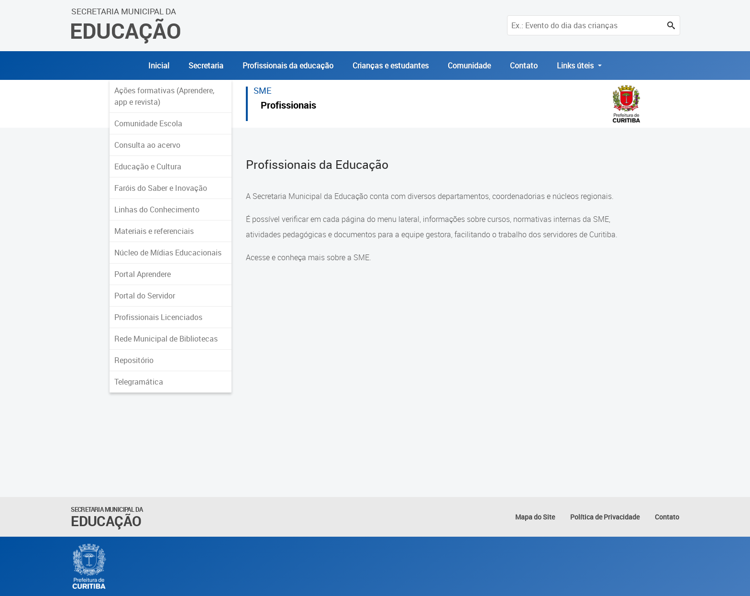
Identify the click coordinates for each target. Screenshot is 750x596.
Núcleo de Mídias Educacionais (167, 252)
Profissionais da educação (288, 65)
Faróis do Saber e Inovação (160, 188)
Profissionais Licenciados (158, 317)
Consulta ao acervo (147, 145)
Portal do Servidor (144, 295)
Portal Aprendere (142, 274)
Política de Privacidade (605, 516)
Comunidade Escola (148, 123)
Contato (524, 65)
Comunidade (469, 65)
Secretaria (205, 65)
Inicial (158, 65)
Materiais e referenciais (154, 231)
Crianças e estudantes (391, 65)
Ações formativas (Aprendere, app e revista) (164, 96)
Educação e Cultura (147, 166)
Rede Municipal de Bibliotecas (166, 338)
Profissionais (288, 106)
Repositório (134, 360)
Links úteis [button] (576, 65)
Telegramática (138, 381)
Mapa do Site (535, 516)
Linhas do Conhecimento (156, 209)
